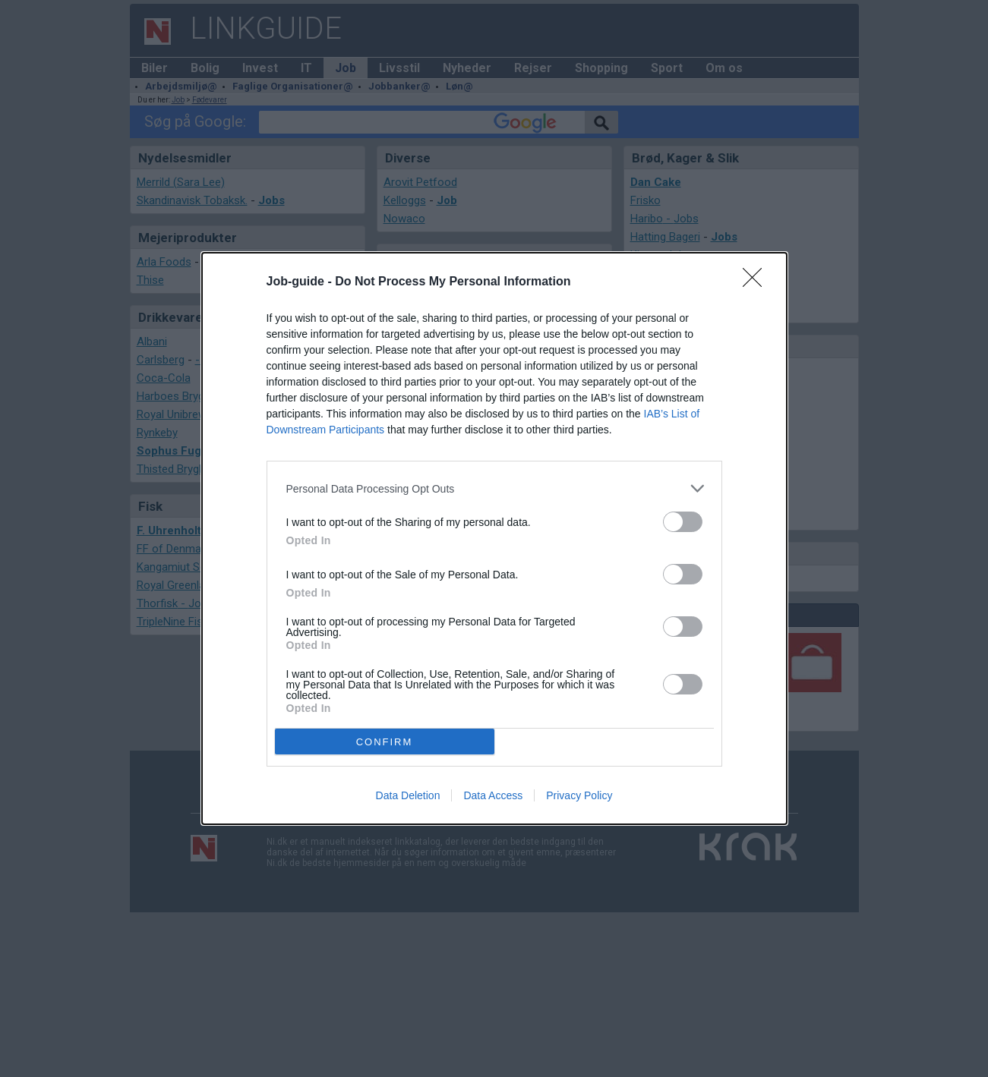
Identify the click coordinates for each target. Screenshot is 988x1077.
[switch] (682, 522)
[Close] (757, 282)
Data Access (492, 795)
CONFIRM (384, 742)
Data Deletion (408, 795)
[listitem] (494, 488)
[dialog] (494, 538)
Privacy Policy (579, 795)
